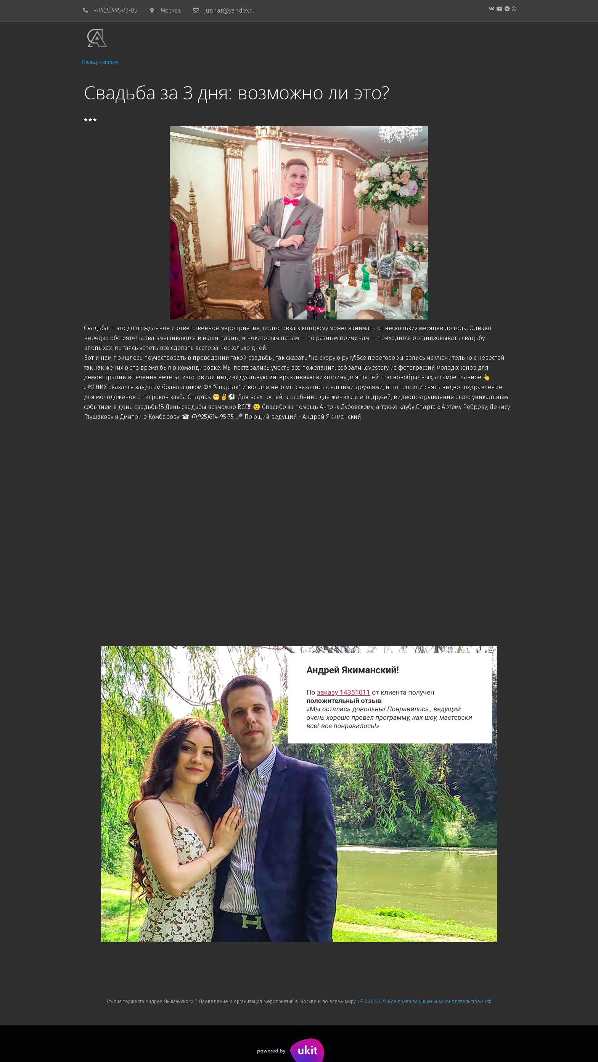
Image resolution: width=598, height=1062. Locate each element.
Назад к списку (100, 62)
